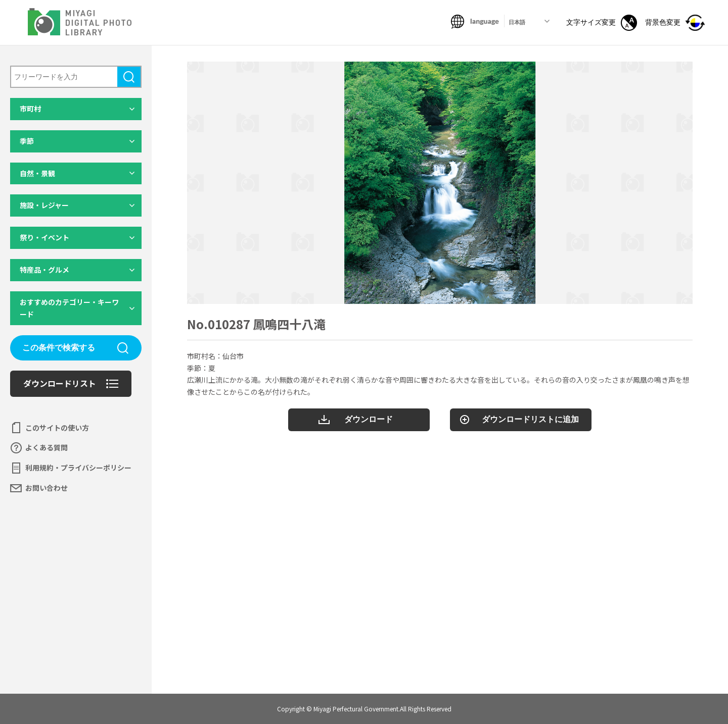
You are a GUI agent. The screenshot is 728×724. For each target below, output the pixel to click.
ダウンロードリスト (59, 383)
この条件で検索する (58, 347)
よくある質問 (46, 447)
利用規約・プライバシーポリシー (78, 467)
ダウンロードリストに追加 (530, 419)
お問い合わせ (46, 488)
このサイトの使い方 (57, 428)
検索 (129, 77)
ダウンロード (368, 419)
